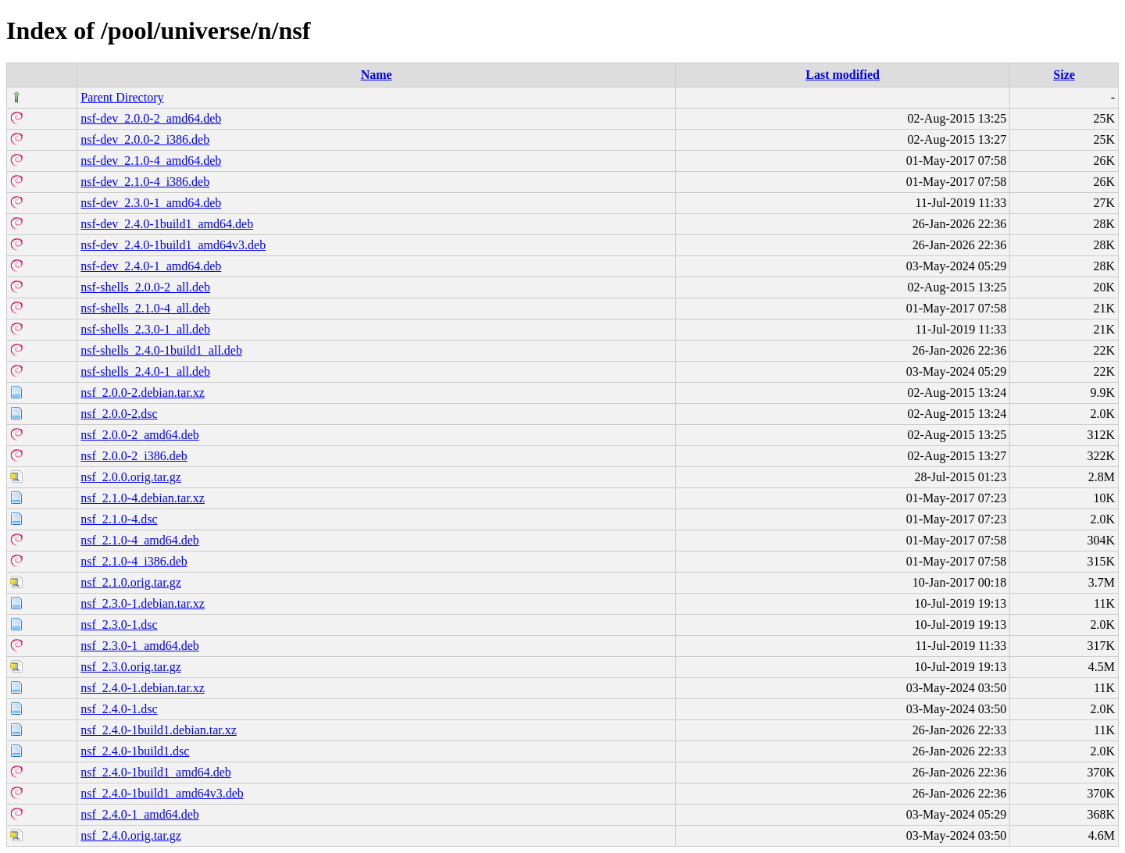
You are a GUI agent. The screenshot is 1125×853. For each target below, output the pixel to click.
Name (376, 74)
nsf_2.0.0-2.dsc (118, 413)
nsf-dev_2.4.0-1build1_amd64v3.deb (173, 245)
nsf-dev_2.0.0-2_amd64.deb (150, 118)
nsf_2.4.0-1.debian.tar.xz (142, 687)
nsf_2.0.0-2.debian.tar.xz (142, 392)
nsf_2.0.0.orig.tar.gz (130, 477)
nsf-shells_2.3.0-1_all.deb (145, 329)
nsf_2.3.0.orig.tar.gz (130, 666)
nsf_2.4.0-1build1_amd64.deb (155, 772)
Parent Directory (121, 97)
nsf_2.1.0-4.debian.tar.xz (142, 498)
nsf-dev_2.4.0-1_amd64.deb (150, 266)
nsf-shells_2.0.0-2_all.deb (145, 287)
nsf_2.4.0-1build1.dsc (134, 751)
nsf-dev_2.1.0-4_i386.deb (144, 181)
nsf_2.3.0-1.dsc (118, 624)
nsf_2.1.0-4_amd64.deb (139, 540)
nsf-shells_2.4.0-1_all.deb (145, 371)
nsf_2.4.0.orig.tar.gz (130, 835)
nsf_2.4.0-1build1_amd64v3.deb (161, 793)
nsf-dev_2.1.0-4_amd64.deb (150, 160)
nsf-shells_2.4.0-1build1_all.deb (161, 350)
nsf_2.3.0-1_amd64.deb (139, 645)
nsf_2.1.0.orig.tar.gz (130, 582)
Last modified (842, 74)
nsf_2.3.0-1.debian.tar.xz (142, 603)
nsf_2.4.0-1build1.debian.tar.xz (158, 730)
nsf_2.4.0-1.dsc (118, 709)
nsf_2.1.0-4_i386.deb (133, 561)
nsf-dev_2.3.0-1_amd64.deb (150, 202)
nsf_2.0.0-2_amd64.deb (139, 434)
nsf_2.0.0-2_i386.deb (133, 455)
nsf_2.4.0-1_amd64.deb (139, 814)
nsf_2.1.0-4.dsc (118, 519)
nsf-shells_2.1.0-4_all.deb (145, 308)
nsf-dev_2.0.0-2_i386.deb (144, 139)
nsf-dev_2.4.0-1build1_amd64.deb (166, 223)
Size (1064, 74)
